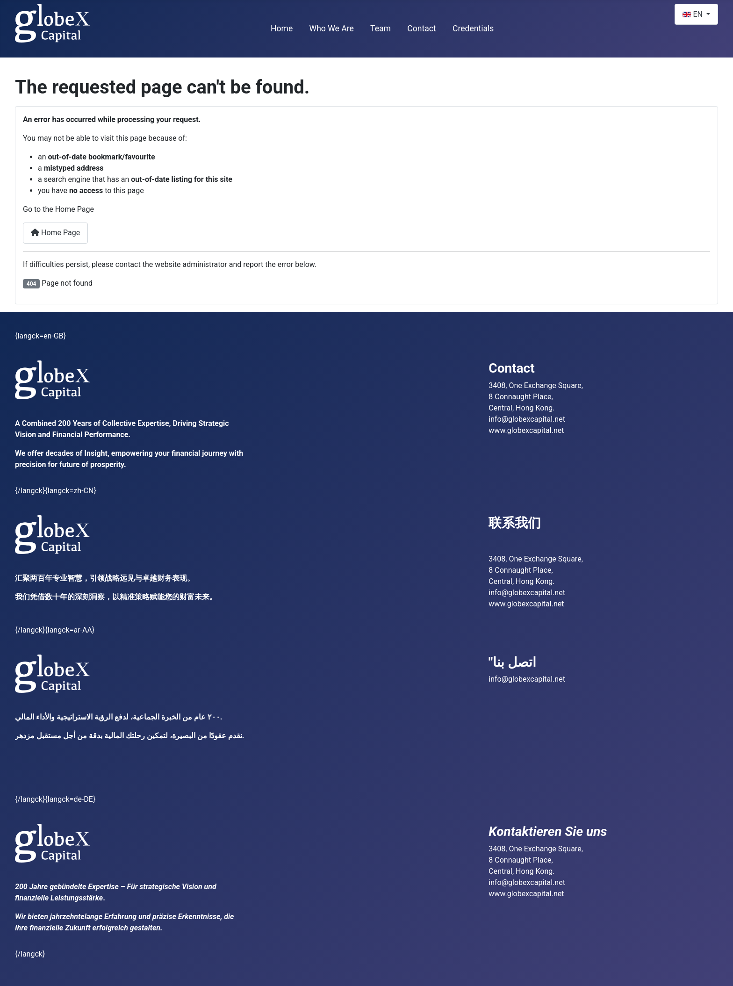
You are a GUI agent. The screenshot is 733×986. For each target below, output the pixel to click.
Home (282, 28)
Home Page (55, 232)
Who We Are (331, 28)
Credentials (473, 28)
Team (380, 28)
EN (693, 14)
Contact (421, 28)
